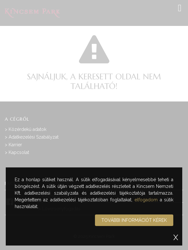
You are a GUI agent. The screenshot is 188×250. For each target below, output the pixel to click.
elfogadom (146, 199)
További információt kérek (134, 220)
